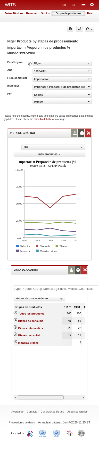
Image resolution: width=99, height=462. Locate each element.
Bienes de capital (29, 335)
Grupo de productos (68, 13)
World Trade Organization (69, 433)
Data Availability (43, 119)
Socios (45, 13)
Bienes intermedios (30, 328)
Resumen (32, 13)
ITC (31, 433)
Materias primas (28, 342)
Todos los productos (31, 313)
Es (73, 5)
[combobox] (39, 298)
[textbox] (56, 288)
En (64, 5)
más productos (49, 154)
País (90, 13)
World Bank (82, 433)
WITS (10, 4)
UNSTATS (56, 433)
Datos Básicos (14, 13)
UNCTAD (44, 433)
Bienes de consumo (30, 320)
